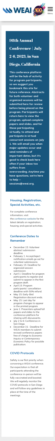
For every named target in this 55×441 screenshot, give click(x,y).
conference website (25, 218)
